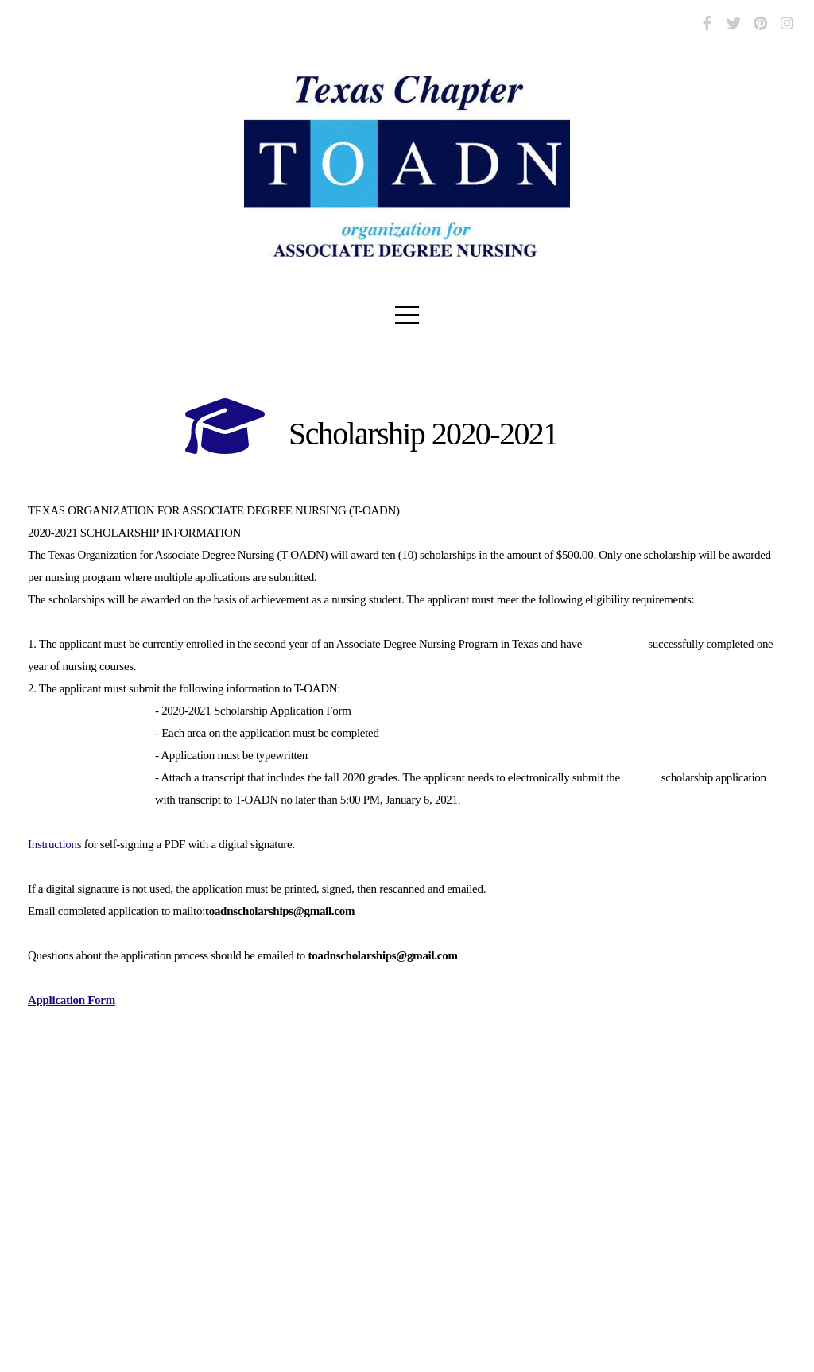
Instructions (54, 844)
